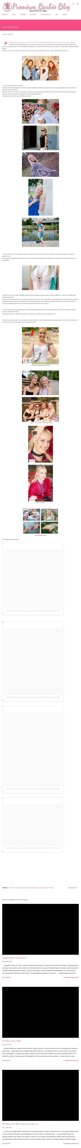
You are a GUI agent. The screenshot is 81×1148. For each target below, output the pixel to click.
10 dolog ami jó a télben (12, 1040)
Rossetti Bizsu (48, 888)
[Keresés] (73, 3)
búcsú (22, 888)
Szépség (22, 14)
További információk (71, 977)
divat (27, 888)
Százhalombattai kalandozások (14, 957)
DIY (56, 14)
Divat (14, 14)
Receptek (33, 14)
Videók (64, 14)
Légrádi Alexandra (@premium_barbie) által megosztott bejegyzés (25, 610)
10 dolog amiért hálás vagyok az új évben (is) (20, 1123)
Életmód (5, 14)
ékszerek (32, 888)
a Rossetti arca (14, 888)
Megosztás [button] (72, 888)
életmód (40, 888)
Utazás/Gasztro (46, 14)
